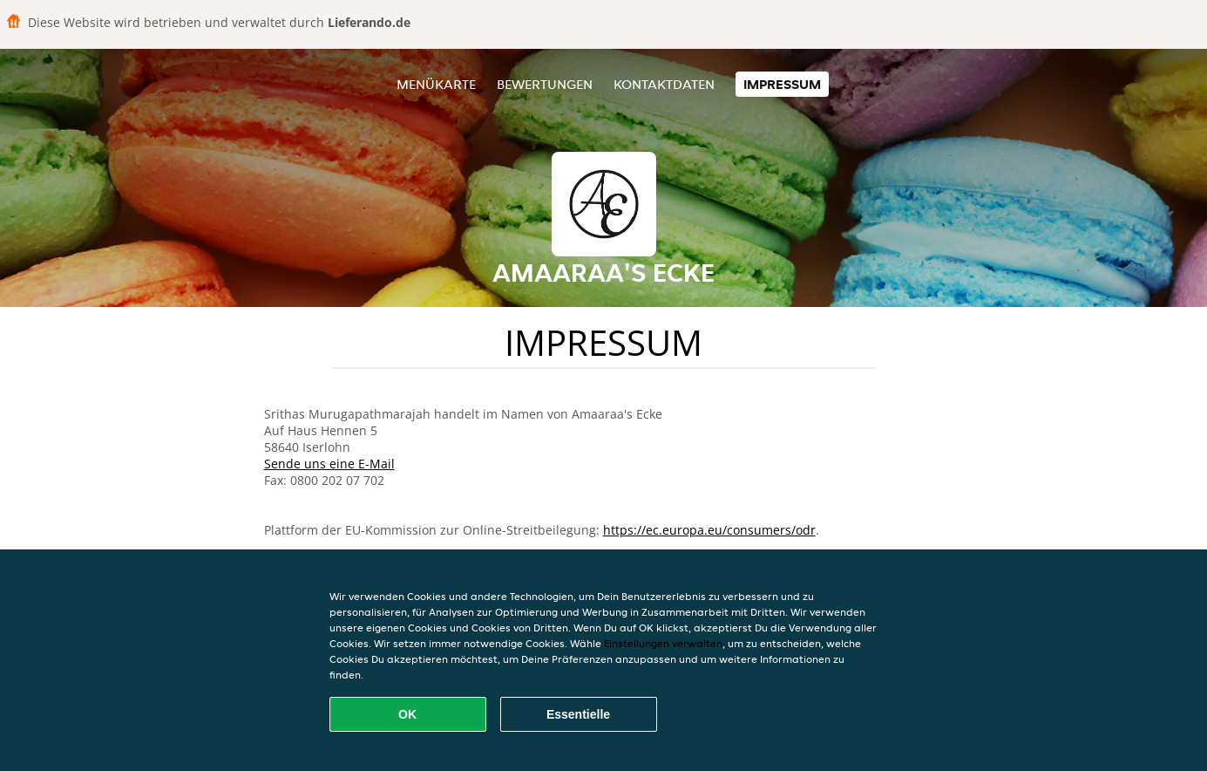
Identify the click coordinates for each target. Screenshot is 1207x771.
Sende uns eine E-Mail (329, 463)
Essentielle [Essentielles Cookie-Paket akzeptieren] (578, 714)
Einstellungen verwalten (663, 643)
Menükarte (436, 84)
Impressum (782, 84)
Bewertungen (545, 84)
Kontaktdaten (664, 84)
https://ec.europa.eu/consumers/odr (709, 530)
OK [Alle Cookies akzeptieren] (407, 714)
